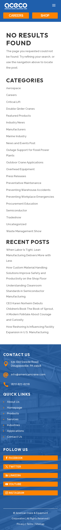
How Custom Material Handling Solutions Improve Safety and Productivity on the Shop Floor (26, 273)
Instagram (16, 492)
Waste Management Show (23, 231)
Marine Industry (16, 136)
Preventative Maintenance (23, 183)
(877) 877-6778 (20, 384)
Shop (45, 15)
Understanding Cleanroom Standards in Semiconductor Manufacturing (25, 291)
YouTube (15, 484)
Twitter (15, 466)
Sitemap (39, 524)
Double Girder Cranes (20, 108)
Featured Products (18, 115)
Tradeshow (13, 217)
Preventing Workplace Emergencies (30, 196)
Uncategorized (16, 224)
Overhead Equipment (20, 169)
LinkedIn (15, 475)
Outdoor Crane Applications (24, 162)
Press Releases (16, 176)
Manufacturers (16, 129)
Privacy (21, 524)
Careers (16, 15)
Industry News (15, 122)
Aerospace (13, 88)
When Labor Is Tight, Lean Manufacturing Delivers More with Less (28, 255)
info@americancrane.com (28, 374)
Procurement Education (22, 203)
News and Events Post (20, 143)
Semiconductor (16, 210)
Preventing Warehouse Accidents (28, 189)
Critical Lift (13, 102)
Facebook (16, 457)
